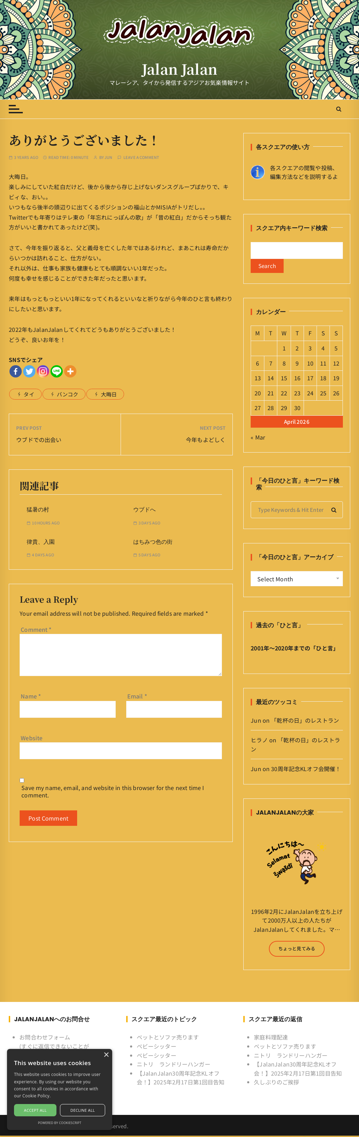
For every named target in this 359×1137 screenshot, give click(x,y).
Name (31, 696)
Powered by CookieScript (59, 1123)
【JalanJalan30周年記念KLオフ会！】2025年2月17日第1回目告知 (181, 1079)
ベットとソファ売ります (168, 1039)
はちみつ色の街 (152, 542)
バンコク (68, 394)
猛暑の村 (38, 510)
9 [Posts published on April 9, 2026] (297, 364)
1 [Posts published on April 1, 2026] (284, 349)
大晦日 (109, 394)
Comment (36, 629)
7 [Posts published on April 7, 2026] (270, 364)
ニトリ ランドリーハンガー (173, 1065)
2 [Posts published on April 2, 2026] (297, 349)
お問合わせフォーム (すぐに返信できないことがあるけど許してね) (54, 1048)
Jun (108, 157)
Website (31, 738)
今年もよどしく (205, 439)
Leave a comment (141, 157)
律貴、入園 (41, 542)
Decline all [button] (82, 1110)
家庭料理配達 (271, 1039)
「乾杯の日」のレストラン (305, 721)
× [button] (106, 1055)
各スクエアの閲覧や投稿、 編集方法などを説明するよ (304, 172)
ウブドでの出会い (38, 439)
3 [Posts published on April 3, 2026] (310, 349)
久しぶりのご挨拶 (276, 1083)
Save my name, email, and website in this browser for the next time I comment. (112, 791)
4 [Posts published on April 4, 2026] (323, 349)
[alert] (59, 1089)
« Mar (258, 438)
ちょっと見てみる (296, 950)
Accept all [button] (35, 1110)
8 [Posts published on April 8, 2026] (284, 364)
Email (137, 696)
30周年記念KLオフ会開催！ (306, 770)
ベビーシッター (156, 1047)
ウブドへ (144, 510)
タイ (28, 394)
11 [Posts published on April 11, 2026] (323, 364)
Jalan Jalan (180, 68)
